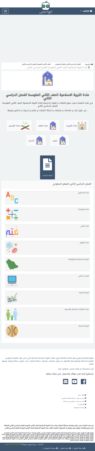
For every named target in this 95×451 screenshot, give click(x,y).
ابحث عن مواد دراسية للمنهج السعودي (73, 398)
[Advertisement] (47, 40)
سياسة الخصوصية (80, 407)
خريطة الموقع (79, 448)
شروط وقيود (65, 448)
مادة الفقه (47, 126)
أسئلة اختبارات (47, 167)
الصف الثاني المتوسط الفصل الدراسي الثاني (36, 64)
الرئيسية (89, 64)
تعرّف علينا (82, 395)
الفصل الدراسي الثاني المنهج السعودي (68, 64)
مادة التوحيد (76, 126)
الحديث (36, 141)
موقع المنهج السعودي (12, 444)
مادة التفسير (19, 126)
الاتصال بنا (82, 404)
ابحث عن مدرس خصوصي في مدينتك (74, 401)
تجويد (59, 141)
